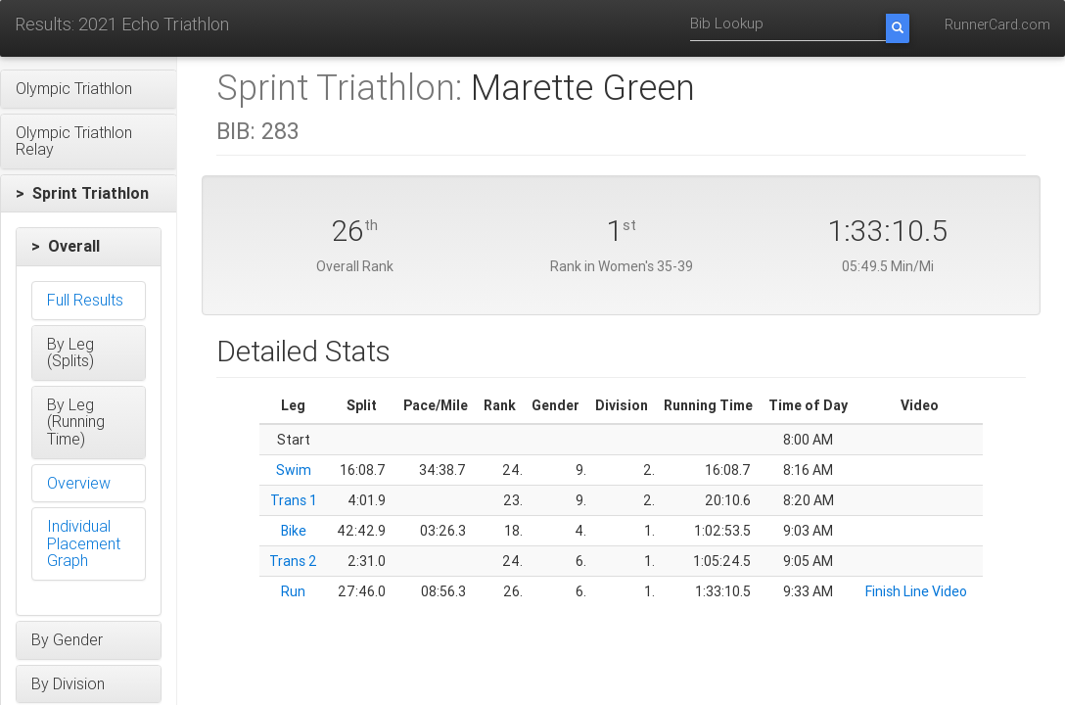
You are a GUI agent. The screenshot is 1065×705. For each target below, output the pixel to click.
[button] (88, 89)
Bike (293, 531)
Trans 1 (293, 500)
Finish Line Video (916, 591)
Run (293, 591)
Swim (293, 470)
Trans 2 (293, 561)
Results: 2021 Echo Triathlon (122, 24)
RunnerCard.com (997, 24)
